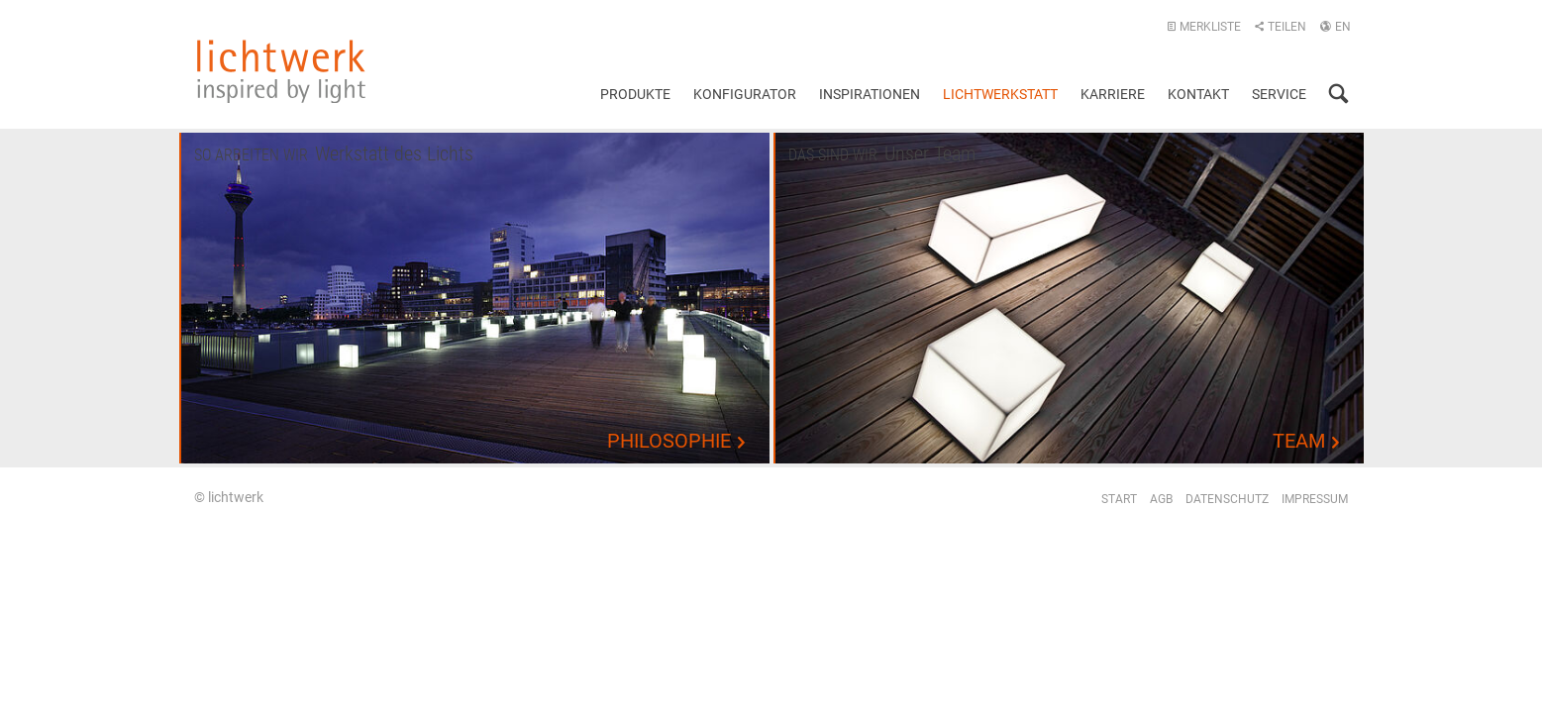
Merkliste (1204, 27)
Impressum (1315, 499)
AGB (1161, 499)
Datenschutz (1227, 499)
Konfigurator (744, 94)
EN (1335, 27)
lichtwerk (281, 71)
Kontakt (1198, 94)
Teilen (1280, 27)
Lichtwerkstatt (1000, 94)
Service (1279, 94)
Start (1119, 499)
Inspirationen (869, 94)
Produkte (635, 94)
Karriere (1112, 94)
